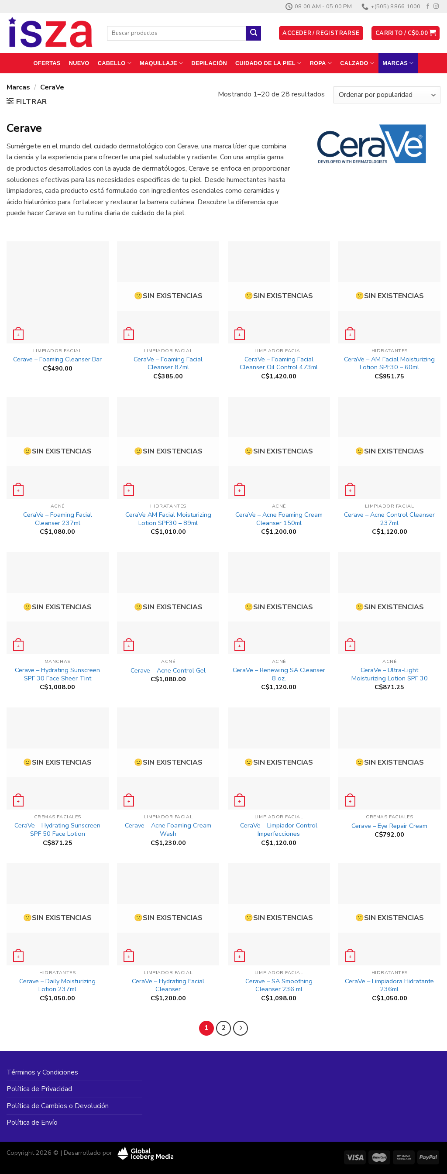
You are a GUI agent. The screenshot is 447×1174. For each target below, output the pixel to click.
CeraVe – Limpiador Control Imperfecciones (278, 829)
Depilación (209, 63)
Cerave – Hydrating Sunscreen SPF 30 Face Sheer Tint (57, 674)
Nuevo (79, 63)
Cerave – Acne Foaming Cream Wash (168, 829)
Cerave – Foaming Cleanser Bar (57, 359)
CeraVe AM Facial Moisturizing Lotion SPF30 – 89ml (168, 519)
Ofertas (47, 63)
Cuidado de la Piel (268, 63)
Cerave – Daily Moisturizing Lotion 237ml (57, 985)
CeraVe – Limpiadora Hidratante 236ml (389, 985)
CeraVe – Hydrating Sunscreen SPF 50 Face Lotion (57, 829)
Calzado (357, 63)
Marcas (397, 63)
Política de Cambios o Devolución (58, 1106)
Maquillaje (161, 63)
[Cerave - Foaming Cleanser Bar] (58, 292)
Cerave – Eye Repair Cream (389, 826)
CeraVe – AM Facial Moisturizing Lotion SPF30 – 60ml (389, 363)
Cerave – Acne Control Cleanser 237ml (389, 519)
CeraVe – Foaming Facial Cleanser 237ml (57, 519)
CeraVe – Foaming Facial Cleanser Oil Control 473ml (279, 363)
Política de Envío (32, 1122)
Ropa (321, 63)
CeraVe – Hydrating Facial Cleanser (168, 985)
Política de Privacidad (39, 1089)
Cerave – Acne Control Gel (168, 670)
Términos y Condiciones (42, 1072)
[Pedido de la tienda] (387, 94)
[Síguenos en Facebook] (427, 6)
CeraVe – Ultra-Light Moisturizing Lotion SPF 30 (389, 674)
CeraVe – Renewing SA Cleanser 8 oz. (279, 674)
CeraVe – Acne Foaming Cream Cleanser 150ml (279, 519)
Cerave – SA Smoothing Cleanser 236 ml (279, 985)
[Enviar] (253, 33)
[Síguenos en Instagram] (436, 6)
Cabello (114, 63)
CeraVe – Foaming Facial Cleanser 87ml (168, 363)
